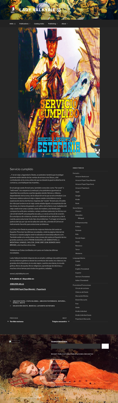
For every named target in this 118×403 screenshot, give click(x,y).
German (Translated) (82, 276)
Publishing (53, 24)
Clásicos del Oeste (81, 292)
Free (76, 304)
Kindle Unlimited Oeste (83, 315)
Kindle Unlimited (81, 311)
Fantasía (78, 230)
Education (78, 215)
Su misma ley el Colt (58, 378)
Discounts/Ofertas (81, 296)
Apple (77, 192)
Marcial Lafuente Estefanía (42, 306)
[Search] (105, 346)
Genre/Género (78, 208)
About (65, 24)
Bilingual (81, 218)
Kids (76, 234)
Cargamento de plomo (59, 371)
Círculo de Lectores (82, 288)
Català (77, 261)
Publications (25, 24)
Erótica (77, 226)
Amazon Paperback (48, 301)
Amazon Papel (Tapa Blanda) (26, 301)
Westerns (78, 253)
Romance (78, 246)
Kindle (16, 303)
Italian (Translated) (81, 280)
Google (77, 196)
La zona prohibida (57, 374)
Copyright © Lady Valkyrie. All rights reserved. (25, 398)
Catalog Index (39, 24)
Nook (77, 203)
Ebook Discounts (81, 300)
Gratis (77, 307)
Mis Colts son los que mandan (61, 386)
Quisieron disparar (57, 359)
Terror (77, 249)
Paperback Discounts (82, 319)
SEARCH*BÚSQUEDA (59, 342)
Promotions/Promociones (82, 285)
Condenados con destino (59, 367)
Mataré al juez (56, 363)
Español (62, 301)
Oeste (22, 303)
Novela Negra (80, 238)
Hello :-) (12, 24)
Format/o (76, 173)
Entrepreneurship (81, 223)
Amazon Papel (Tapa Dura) (84, 184)
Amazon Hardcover (82, 176)
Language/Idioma (79, 258)
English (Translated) (82, 269)
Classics (78, 211)
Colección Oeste (20, 306)
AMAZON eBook (17, 284)
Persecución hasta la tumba (60, 382)
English (77, 265)
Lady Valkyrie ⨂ (40, 9)
